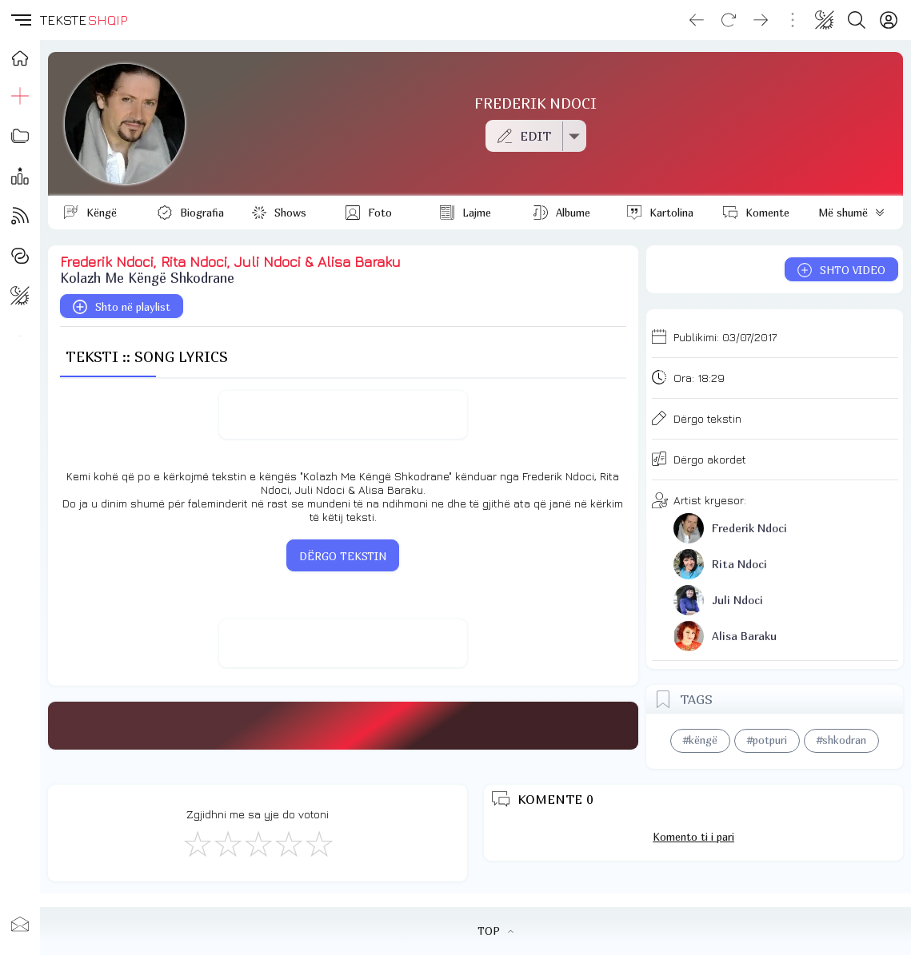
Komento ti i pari (693, 836)
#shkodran (841, 740)
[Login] (889, 20)
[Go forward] (761, 20)
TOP (495, 931)
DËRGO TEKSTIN (342, 556)
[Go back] (697, 20)
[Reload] (729, 20)
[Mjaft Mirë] (288, 843)
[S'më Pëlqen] (197, 843)
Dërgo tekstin (707, 418)
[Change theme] (825, 20)
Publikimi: (725, 337)
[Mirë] (257, 843)
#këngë (700, 740)
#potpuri (767, 740)
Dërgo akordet (709, 459)
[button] (20, 20)
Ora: (699, 377)
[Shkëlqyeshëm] (318, 843)
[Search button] (857, 20)
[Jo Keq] (227, 843)
